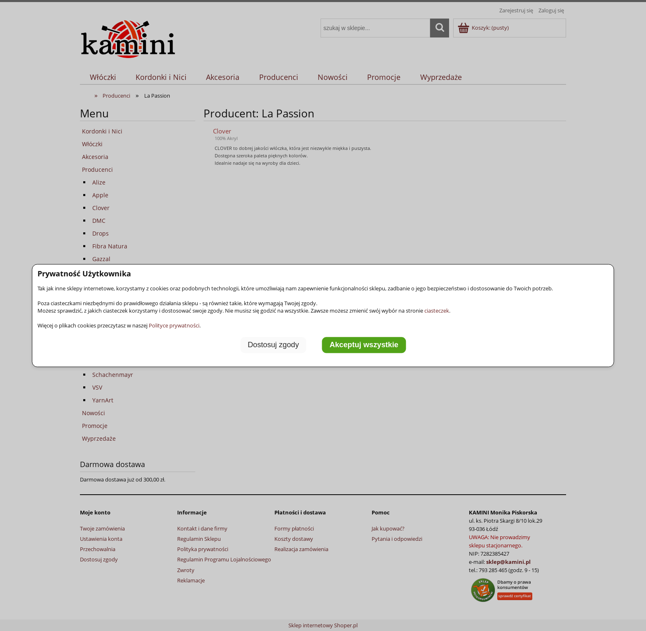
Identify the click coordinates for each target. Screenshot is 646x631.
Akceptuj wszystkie (364, 345)
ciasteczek (436, 310)
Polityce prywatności (174, 325)
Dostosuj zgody (273, 345)
